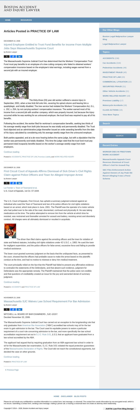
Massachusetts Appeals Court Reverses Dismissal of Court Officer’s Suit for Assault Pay (120, 154)
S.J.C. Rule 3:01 (43, 334)
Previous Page (13, 370)
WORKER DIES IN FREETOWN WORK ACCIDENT (119, 146)
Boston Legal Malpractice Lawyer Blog (119, 36)
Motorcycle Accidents (114, 99)
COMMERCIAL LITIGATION (116, 77)
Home (7, 20)
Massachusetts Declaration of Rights (26, 349)
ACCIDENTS (16, 157)
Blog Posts (79, 395)
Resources (26, 20)
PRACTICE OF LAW (29, 157)
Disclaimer (67, 395)
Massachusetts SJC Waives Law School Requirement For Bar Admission (47, 301)
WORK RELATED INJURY (64, 157)
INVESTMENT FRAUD (114, 68)
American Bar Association (34, 325)
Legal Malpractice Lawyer (113, 41)
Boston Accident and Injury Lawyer (22, 9)
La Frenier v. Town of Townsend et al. (20, 188)
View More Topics (110, 108)
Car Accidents (111, 59)
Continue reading (11, 152)
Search (119, 129)
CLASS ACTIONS (112, 103)
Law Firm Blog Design (124, 409)
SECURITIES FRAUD (113, 81)
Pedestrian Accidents (113, 63)
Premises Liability (44, 157)
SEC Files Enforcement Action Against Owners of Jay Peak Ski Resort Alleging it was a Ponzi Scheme (119, 164)
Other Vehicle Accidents (115, 86)
